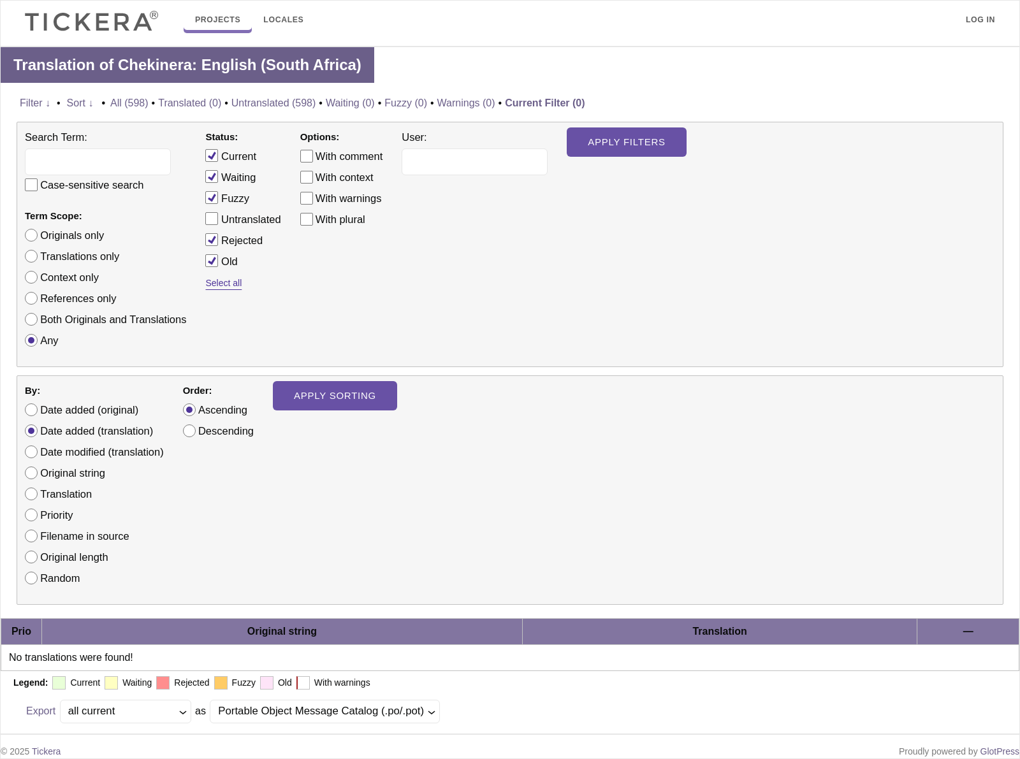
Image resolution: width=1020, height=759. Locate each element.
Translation (66, 494)
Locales (283, 19)
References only (78, 298)
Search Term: (56, 137)
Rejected (234, 239)
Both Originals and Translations (113, 319)
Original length (74, 557)
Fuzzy (227, 197)
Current (230, 155)
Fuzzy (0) (405, 103)
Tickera (46, 751)
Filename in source (84, 536)
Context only (69, 277)
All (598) (129, 103)
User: (414, 137)
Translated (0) (189, 103)
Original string (72, 473)
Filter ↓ (35, 103)
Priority (56, 515)
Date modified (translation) (102, 452)
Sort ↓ (80, 103)
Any (49, 340)
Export (40, 710)
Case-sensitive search (91, 185)
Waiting (230, 176)
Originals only (72, 235)
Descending (226, 431)
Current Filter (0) (545, 103)
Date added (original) (89, 410)
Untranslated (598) (273, 103)
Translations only (79, 256)
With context (345, 177)
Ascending (222, 410)
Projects (217, 19)
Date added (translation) (96, 431)
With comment (349, 156)
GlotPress (999, 751)
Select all (223, 283)
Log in (980, 19)
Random (60, 578)
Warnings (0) (466, 103)
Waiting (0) (350, 103)
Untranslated (242, 218)
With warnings (349, 198)
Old (221, 260)
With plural (340, 219)
